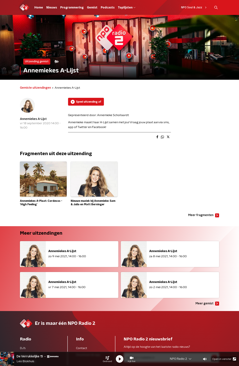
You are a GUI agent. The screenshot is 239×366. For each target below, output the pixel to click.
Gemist (92, 7)
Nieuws (51, 7)
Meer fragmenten (203, 215)
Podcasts (108, 7)
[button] (107, 359)
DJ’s (23, 348)
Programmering (72, 7)
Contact (81, 348)
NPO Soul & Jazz (194, 7)
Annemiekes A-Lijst (33, 119)
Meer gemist (207, 304)
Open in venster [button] (224, 359)
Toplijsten (126, 7)
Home (38, 7)
